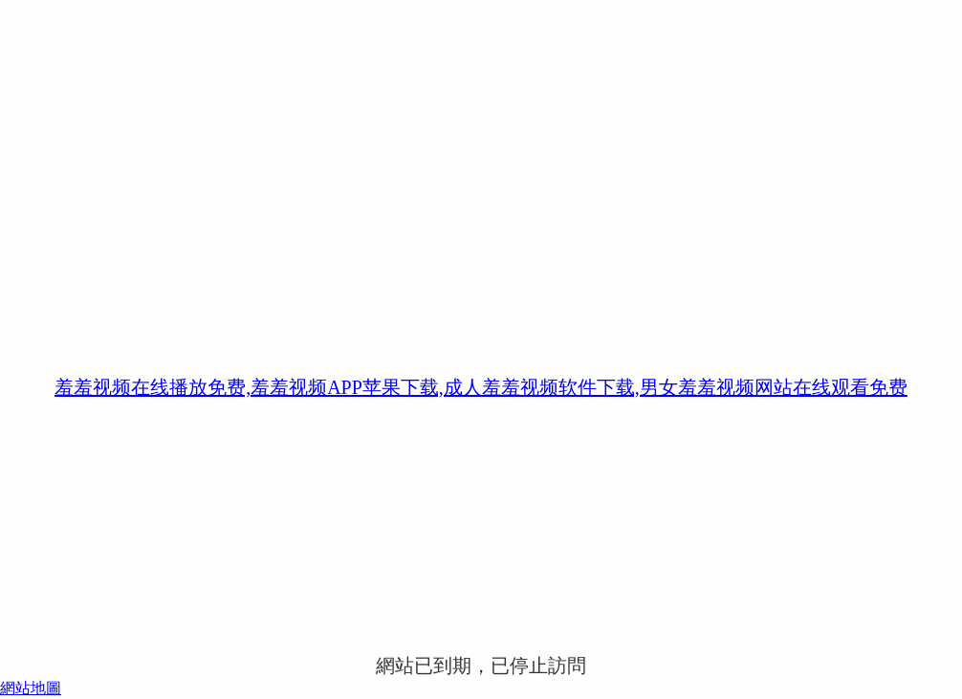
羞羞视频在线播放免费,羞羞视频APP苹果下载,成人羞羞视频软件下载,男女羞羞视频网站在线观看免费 (481, 387)
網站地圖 (30, 688)
